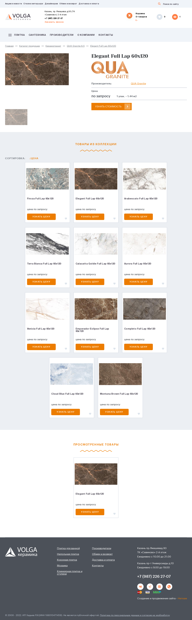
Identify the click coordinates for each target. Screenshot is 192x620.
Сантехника (37, 35)
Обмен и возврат (68, 4)
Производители (61, 35)
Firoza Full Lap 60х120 (40, 199)
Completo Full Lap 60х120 (139, 329)
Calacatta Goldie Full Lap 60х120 (95, 264)
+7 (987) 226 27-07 (54, 18)
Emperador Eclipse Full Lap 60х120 (92, 330)
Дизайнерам (51, 4)
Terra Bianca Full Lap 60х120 (44, 264)
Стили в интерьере (33, 4)
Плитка (16, 35)
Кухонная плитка (67, 560)
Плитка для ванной (68, 548)
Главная (9, 46)
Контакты (106, 35)
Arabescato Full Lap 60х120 (140, 199)
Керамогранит (53, 46)
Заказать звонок (54, 22)
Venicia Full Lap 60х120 (40, 329)
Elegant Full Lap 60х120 (103, 46)
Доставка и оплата (89, 4)
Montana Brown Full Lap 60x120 (119, 394)
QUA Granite (138, 83)
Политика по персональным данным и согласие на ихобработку (135, 615)
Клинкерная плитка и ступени (69, 572)
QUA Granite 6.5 (76, 46)
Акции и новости (13, 4)
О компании (86, 35)
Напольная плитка (68, 554)
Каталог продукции (29, 46)
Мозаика (62, 565)
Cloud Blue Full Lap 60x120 (67, 394)
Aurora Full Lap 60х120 (137, 264)
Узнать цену (41, 217)
